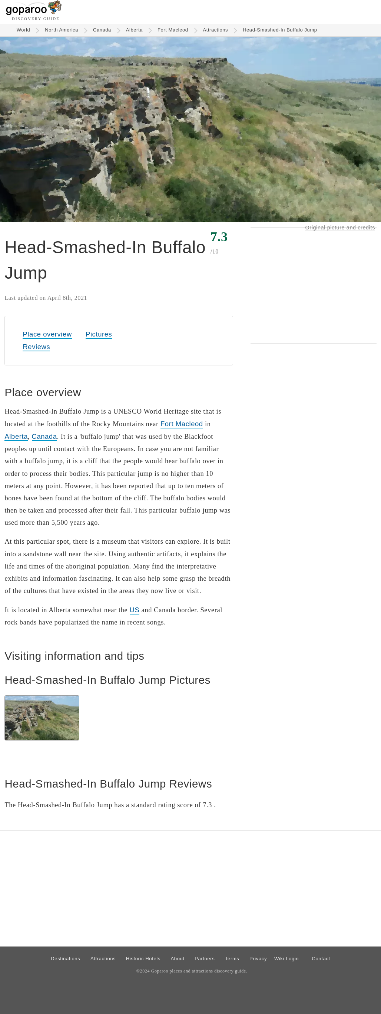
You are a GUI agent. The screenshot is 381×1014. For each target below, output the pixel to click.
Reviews (36, 347)
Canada (102, 30)
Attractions (215, 30)
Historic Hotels (143, 958)
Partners (205, 958)
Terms (232, 958)
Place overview (47, 334)
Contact (321, 958)
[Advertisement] (314, 285)
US (135, 610)
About (178, 958)
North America (61, 30)
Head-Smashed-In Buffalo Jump (280, 30)
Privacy (258, 958)
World (23, 30)
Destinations (65, 958)
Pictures (99, 334)
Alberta (134, 30)
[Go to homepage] (34, 13)
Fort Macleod (173, 30)
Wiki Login (286, 958)
